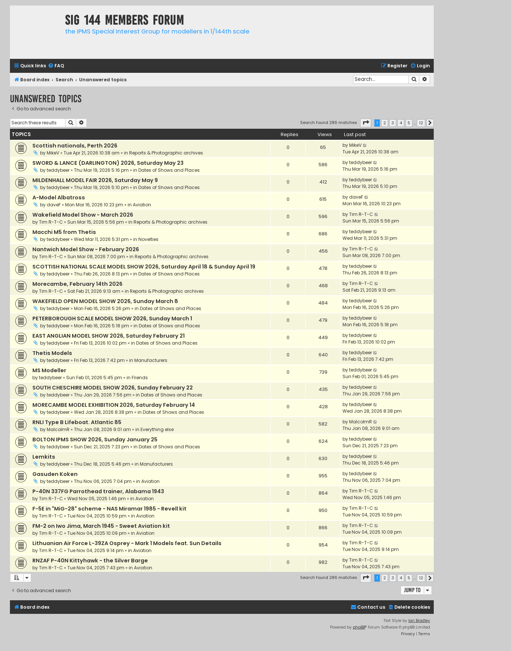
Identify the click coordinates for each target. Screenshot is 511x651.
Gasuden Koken (55, 474)
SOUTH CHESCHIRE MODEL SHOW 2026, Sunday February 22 (112, 387)
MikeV (53, 153)
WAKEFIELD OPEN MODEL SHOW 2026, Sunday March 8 (105, 301)
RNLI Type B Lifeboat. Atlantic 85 (76, 422)
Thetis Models (52, 353)
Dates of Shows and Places (169, 170)
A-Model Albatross (58, 197)
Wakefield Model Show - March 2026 (82, 214)
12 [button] (421, 123)
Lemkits (43, 456)
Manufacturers (150, 360)
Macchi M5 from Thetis (64, 232)
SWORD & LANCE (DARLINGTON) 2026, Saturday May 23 (108, 163)
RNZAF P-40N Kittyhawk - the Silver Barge (90, 560)
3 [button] (392, 123)
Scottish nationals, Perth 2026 (74, 145)
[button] (365, 122)
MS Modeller (49, 370)
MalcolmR (58, 429)
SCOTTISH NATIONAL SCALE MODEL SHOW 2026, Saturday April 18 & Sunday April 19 (143, 266)
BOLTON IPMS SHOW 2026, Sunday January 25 (94, 439)
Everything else (157, 429)
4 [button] (401, 123)
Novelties (148, 239)
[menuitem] (56, 66)
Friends (140, 377)
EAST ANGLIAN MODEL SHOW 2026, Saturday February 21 (108, 335)
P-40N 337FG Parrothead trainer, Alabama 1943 (98, 491)
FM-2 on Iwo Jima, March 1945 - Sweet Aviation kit (101, 526)
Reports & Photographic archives (166, 153)
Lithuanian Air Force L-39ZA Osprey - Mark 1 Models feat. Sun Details (126, 543)
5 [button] (409, 123)
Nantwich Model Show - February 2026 (85, 249)
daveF (54, 205)
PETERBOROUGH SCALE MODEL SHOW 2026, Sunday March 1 (112, 318)
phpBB (359, 627)
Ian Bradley (419, 620)
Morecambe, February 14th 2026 (77, 284)
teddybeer (58, 170)
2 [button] (384, 123)
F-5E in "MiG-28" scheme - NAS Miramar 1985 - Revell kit (109, 508)
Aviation (142, 205)
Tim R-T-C (51, 222)
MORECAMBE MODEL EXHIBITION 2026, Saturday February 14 (113, 405)
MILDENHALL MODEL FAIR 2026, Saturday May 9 (95, 180)
